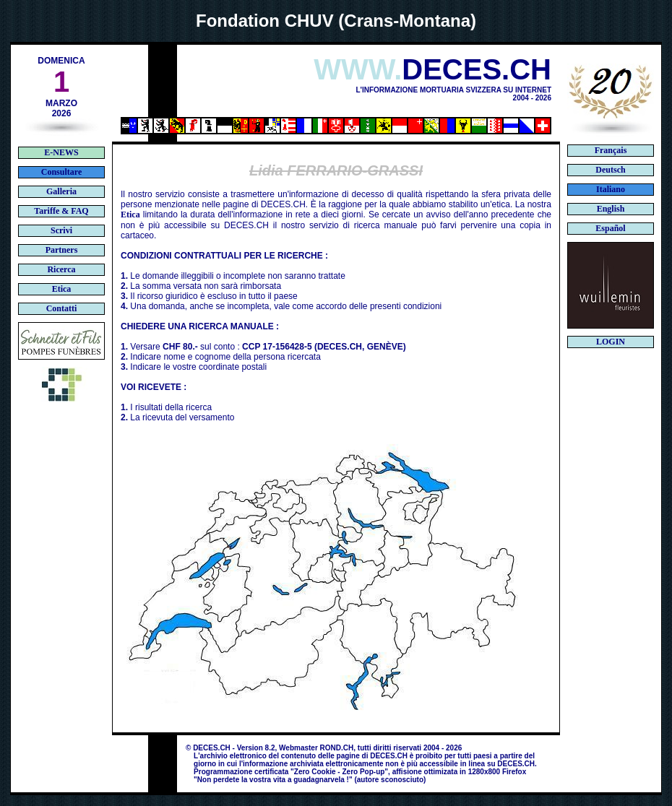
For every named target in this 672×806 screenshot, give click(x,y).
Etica (130, 214)
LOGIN (610, 342)
